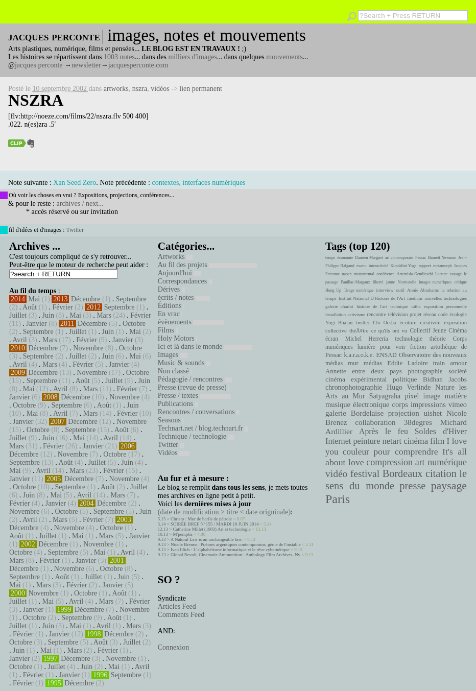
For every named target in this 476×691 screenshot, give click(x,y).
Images (172, 355)
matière (456, 396)
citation (441, 473)
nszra (140, 88)
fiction (418, 346)
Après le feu (383, 431)
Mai (34, 299)
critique (461, 282)
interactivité (378, 266)
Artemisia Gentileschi (415, 274)
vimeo (457, 404)
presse (412, 485)
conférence (385, 274)
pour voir (393, 346)
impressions (428, 404)
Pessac (420, 257)
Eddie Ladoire (407, 363)
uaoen (346, 274)
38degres (417, 422)
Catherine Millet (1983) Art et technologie (212, 529)
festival (364, 473)
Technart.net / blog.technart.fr (203, 428)
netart (391, 441)
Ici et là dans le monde (205, 346)
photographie (425, 371)
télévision (398, 314)
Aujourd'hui (179, 273)
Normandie (407, 282)
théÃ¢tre (359, 330)
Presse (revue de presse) (193, 387)
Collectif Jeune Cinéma (438, 330)
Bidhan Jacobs (445, 379)
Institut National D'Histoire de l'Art (372, 298)
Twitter (74, 229)
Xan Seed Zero (74, 182)
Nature (445, 387)
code (443, 314)
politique (405, 379)
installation (335, 314)
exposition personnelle (445, 306)
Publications (178, 404)
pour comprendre (405, 451)
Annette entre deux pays (363, 371)
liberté (378, 282)
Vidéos (173, 453)
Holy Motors (177, 338)
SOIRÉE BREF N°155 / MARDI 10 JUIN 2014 (214, 524)
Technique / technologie (196, 436)
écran (331, 339)
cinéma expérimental (356, 379)
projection (403, 413)
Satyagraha (385, 396)
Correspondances (185, 281)
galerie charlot (339, 306)
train (439, 363)
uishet (432, 413)
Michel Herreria (366, 339)
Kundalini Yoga (404, 266)
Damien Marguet (369, 257)
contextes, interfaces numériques (198, 182)
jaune (390, 282)
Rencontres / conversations (199, 412)
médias (373, 363)
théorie (438, 339)
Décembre (86, 299)
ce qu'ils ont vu (389, 330)
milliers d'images (192, 57)
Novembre (88, 348)
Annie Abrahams (423, 290)
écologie (458, 314)
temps (330, 257)
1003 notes (119, 57)
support (425, 266)
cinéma (415, 441)
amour (458, 363)
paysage (449, 486)
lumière (366, 347)
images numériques (435, 282)
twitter (362, 322)
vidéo (336, 473)
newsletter (86, 65)
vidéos (160, 88)
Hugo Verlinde (409, 387)
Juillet (18, 315)
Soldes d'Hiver (441, 431)
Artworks (175, 256)
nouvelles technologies (445, 298)
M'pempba (183, 534)
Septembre (131, 299)
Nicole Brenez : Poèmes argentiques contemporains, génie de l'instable (236, 544)
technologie (408, 339)
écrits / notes (184, 297)
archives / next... (79, 203)
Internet (338, 441)
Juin (48, 315)
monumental (364, 274)
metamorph (442, 266)
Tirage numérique (358, 290)
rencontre (377, 314)
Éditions (171, 305)
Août (29, 307)
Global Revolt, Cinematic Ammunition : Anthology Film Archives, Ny (235, 554)
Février (62, 307)
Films (168, 330)
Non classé (175, 371)
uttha (416, 306)
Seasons (171, 420)
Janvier (36, 323)
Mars (104, 315)
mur (353, 363)
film (437, 441)
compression (389, 462)
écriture (408, 322)
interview (385, 290)
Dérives (171, 289)
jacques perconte (39, 65)
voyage (456, 274)
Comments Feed (181, 614)
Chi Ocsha (384, 322)
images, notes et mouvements (206, 35)
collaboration (375, 422)
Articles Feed (177, 606)
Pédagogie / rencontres (195, 379)
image (432, 396)
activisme (356, 314)
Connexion (173, 647)
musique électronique (357, 404)
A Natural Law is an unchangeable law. (207, 539)
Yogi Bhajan (338, 322)
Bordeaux (403, 473)
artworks (116, 88)
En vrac (170, 314)
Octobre (134, 323)
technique (399, 306)
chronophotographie (354, 387)
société (457, 371)
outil (400, 290)
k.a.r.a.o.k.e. (359, 355)
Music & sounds (184, 363)
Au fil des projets (207, 265)
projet (415, 314)
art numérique (441, 462)
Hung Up (333, 290)
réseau (429, 314)
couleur (356, 452)
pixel (412, 396)
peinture (366, 441)
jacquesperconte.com (138, 65)
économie (345, 257)
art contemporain (399, 257)
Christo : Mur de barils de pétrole (201, 518)
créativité (430, 322)
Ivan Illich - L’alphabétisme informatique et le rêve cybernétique (230, 549)
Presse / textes (194, 395)
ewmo (361, 266)
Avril (19, 340)
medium (414, 298)
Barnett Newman (442, 257)
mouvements (284, 57)
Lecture (441, 274)
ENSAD (386, 355)
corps (400, 404)
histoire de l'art (371, 306)
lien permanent (200, 88)
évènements (191, 322)
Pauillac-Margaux (355, 282)
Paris (337, 499)
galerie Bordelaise (354, 413)
